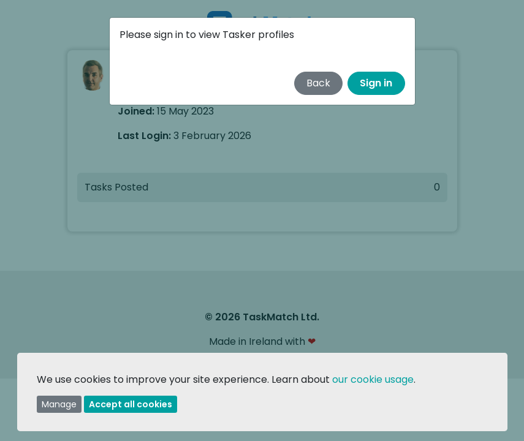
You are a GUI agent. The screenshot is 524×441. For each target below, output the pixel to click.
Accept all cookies (130, 404)
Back (318, 83)
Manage (59, 404)
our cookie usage (373, 379)
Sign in (376, 83)
